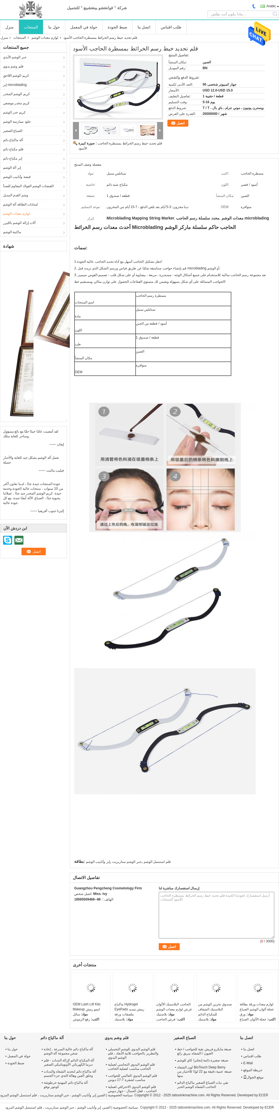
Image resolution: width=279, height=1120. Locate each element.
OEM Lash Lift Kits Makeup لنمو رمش (86, 1006)
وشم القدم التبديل (15, 195)
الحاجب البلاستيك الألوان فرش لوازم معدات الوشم (174, 1006)
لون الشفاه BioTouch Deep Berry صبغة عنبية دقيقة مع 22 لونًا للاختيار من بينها (204, 1071)
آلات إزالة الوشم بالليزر (19, 223)
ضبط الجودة (117, 27)
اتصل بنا (144, 27)
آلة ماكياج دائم (13, 140)
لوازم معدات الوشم (45, 38)
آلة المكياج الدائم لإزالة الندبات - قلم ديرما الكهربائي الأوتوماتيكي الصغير (69, 1062)
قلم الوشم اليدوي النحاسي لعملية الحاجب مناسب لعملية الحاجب (131, 1067)
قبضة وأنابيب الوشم (17, 177)
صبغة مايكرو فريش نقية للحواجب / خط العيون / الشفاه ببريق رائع (204, 1051)
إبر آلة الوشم (12, 168)
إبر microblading (15, 85)
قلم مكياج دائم (13, 149)
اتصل (181, 123)
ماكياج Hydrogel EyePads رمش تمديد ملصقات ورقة (129, 1009)
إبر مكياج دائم (12, 158)
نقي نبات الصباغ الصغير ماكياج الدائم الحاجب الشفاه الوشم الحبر (202, 1085)
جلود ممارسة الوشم (17, 122)
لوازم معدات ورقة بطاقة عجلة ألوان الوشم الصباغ (257, 1006)
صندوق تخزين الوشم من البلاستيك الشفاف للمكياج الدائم (215, 1009)
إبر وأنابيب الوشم (98, 862)
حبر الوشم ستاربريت (126, 862)
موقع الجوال (253, 1077)
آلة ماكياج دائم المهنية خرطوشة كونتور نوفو (66, 1085)
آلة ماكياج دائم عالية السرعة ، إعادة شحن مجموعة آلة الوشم (68, 1051)
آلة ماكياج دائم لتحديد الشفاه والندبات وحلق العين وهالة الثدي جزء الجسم (70, 1074)
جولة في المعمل (83, 27)
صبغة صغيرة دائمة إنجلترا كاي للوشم (202, 1060)
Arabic (271, 6)
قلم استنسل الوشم (157, 862)
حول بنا (54, 27)
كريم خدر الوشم (14, 112)
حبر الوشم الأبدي (15, 57)
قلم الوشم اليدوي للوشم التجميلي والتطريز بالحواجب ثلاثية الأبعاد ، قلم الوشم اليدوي (133, 1053)
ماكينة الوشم (12, 232)
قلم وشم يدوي (13, 66)
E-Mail (248, 1063)
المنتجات (31, 27)
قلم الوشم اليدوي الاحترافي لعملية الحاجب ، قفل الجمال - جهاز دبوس (132, 1089)
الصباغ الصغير (12, 131)
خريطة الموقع (252, 1070)
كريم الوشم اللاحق (16, 76)
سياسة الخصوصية (120, 1095)
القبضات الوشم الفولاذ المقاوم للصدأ (28, 186)
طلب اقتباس (171, 27)
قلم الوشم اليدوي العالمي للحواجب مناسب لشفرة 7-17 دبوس (132, 1078)
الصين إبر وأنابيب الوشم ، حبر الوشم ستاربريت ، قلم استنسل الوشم (57, 1095)
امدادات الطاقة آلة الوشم (20, 204)
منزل (9, 27)
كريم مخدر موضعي (16, 103)
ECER (263, 1095)
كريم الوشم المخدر (16, 94)
